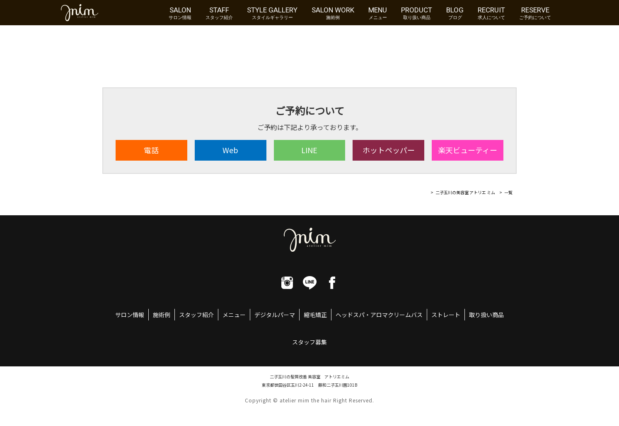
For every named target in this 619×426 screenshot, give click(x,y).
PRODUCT (416, 13)
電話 (151, 149)
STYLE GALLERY (272, 13)
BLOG (455, 13)
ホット (389, 149)
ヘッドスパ (350, 314)
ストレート (445, 314)
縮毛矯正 (315, 314)
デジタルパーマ (274, 314)
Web (230, 149)
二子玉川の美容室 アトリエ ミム (465, 192)
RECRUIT (491, 13)
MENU (377, 13)
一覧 (508, 192)
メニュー (234, 314)
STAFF (219, 13)
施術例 (161, 314)
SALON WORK (333, 13)
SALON (180, 13)
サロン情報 (129, 314)
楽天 (467, 149)
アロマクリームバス (396, 314)
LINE (309, 149)
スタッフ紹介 (196, 314)
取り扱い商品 (486, 314)
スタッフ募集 (309, 342)
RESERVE (535, 13)
